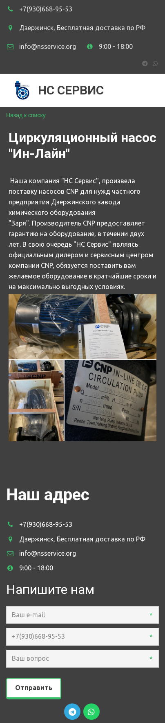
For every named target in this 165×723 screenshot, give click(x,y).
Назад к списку (26, 115)
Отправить (33, 687)
